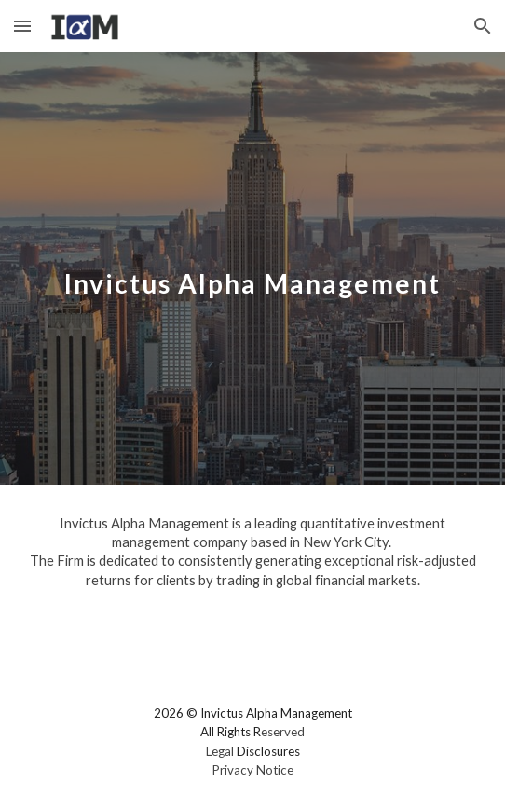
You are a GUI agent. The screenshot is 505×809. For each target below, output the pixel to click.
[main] (252, 268)
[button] (22, 25)
